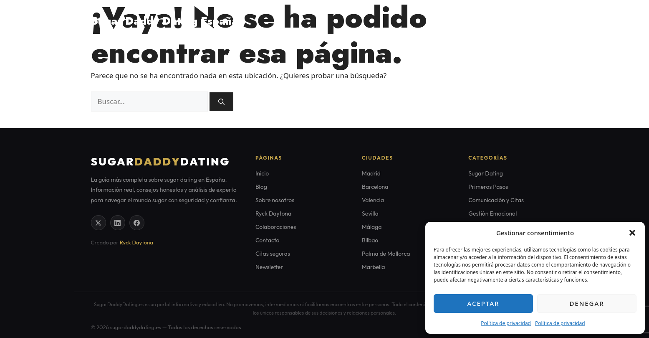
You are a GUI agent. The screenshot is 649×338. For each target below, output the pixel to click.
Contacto (267, 240)
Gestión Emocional (492, 213)
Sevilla (370, 213)
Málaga (371, 227)
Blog (487, 21)
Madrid (371, 173)
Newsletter (269, 267)
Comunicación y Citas (496, 200)
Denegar (586, 303)
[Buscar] (221, 101)
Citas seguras (530, 21)
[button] (632, 233)
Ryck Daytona (136, 242)
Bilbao (370, 240)
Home (455, 21)
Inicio (262, 173)
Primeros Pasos (488, 187)
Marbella (373, 267)
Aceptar (483, 303)
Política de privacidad (506, 323)
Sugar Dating (485, 173)
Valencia (373, 200)
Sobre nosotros (274, 200)
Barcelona (375, 187)
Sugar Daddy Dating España (164, 20)
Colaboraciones (275, 227)
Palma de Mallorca (386, 253)
